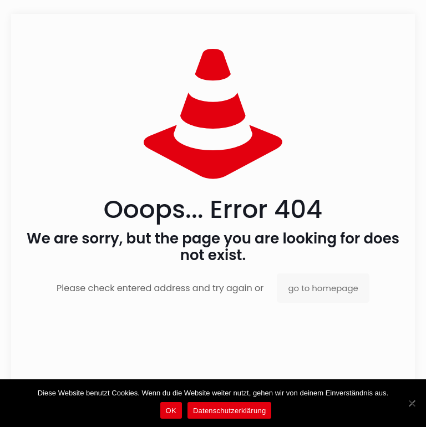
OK (171, 410)
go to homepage (323, 288)
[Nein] (412, 403)
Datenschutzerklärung (229, 410)
